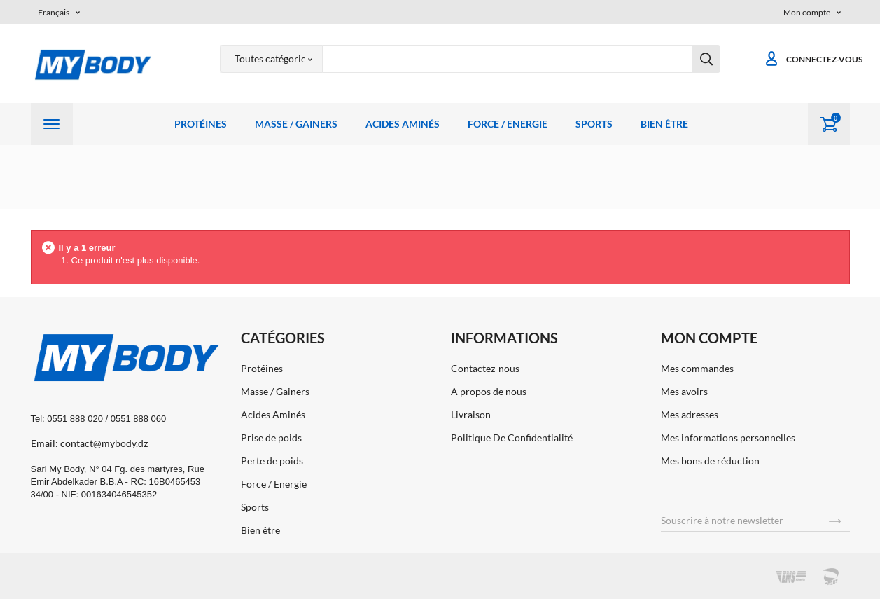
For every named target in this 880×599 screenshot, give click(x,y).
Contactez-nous (485, 368)
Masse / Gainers (296, 124)
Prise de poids (271, 437)
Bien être (664, 124)
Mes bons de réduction (710, 461)
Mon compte (709, 337)
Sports (594, 124)
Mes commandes (697, 368)
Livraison (471, 414)
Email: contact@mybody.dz (89, 443)
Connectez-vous (813, 59)
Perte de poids (272, 461)
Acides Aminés (402, 124)
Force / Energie (507, 124)
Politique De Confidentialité (512, 437)
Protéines (200, 124)
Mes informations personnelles (728, 437)
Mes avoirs (684, 391)
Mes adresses (689, 414)
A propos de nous (488, 391)
